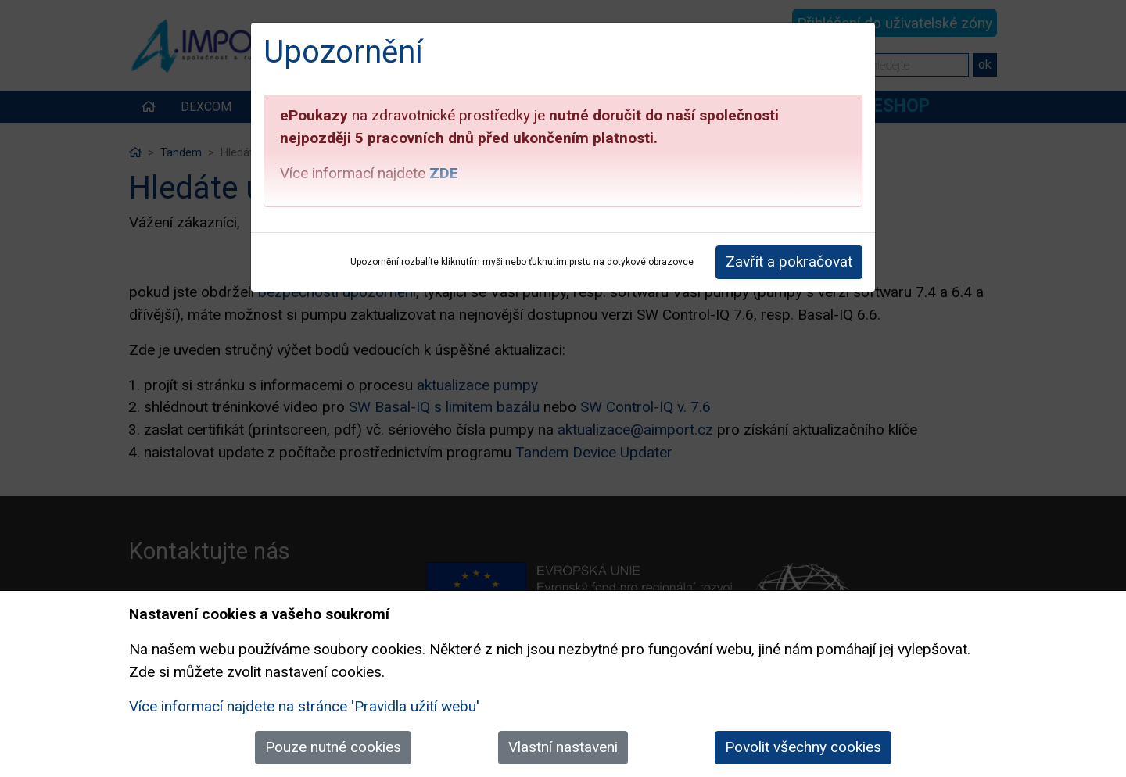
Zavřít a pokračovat (789, 261)
